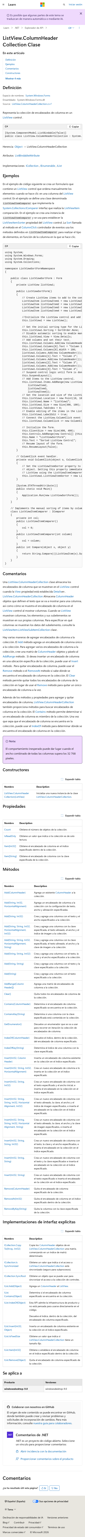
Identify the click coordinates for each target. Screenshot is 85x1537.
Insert (74, 661)
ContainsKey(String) (14, 1014)
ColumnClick (29, 227)
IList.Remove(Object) (15, 1360)
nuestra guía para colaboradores (52, 1423)
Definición (10, 59)
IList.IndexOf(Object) (15, 1302)
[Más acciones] (79, 28)
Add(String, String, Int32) (17, 953)
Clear (72, 675)
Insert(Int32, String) (14, 1175)
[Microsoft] (42, 4)
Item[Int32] (10, 846)
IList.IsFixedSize (12, 1336)
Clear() (7, 993)
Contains (40, 711)
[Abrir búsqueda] (64, 5)
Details (58, 591)
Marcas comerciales (13, 1532)
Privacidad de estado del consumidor (22, 1527)
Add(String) (10, 973)
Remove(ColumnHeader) (17, 1188)
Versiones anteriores (57, 1517)
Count (7, 829)
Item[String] (10, 856)
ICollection (32, 165)
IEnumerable (47, 165)
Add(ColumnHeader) (15, 892)
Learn (6, 27)
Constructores (12, 73)
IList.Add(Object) (13, 1286)
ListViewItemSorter (14, 222)
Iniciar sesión (75, 4)
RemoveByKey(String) (15, 1208)
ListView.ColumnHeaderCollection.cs (31, 103)
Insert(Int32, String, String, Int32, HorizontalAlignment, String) (16, 1123)
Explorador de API (34, 27)
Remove (7, 670)
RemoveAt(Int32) (13, 1198)
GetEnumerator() (13, 1024)
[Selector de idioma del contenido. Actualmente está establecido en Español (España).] (15, 1501)
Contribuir (19, 1522)
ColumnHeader (65, 596)
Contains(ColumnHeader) (17, 1004)
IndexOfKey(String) (14, 1047)
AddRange (9, 656)
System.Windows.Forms (38, 95)
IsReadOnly (10, 836)
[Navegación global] (3, 5)
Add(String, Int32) (13, 916)
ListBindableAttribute (27, 155)
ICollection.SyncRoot (15, 1276)
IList (59, 165)
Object (18, 146)
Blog (5, 1522)
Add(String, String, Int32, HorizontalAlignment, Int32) (17, 930)
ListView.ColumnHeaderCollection (28, 582)
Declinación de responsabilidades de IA (23, 1517)
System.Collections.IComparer (20, 208)
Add (20, 642)
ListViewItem (72, 208)
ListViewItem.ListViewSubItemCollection (26, 629)
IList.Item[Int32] (12, 1349)
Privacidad (34, 1522)
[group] (42, 134)
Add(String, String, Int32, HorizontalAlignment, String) (17, 943)
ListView (8, 117)
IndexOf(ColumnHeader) (16, 1037)
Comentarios (12, 68)
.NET (17, 27)
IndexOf (36, 726)
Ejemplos (10, 64)
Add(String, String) (14, 963)
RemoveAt (34, 670)
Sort (68, 222)
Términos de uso (56, 1527)
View (18, 591)
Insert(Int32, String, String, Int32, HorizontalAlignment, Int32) (16, 1102)
